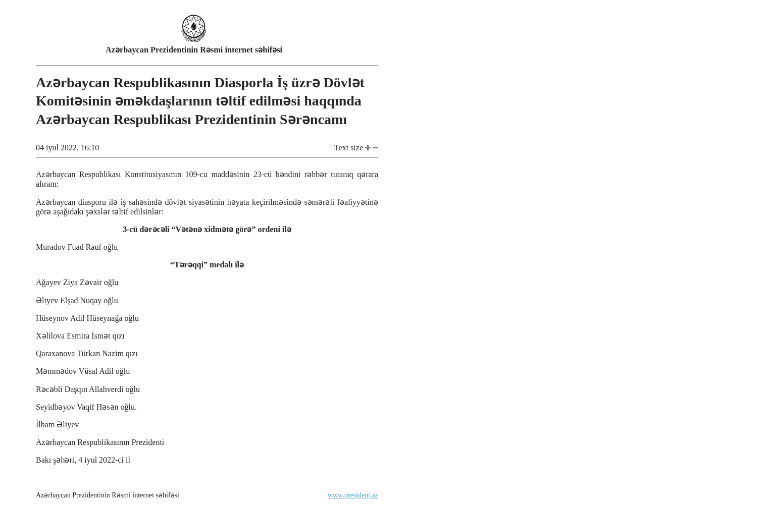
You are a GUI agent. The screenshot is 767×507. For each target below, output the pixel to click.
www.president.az (353, 495)
